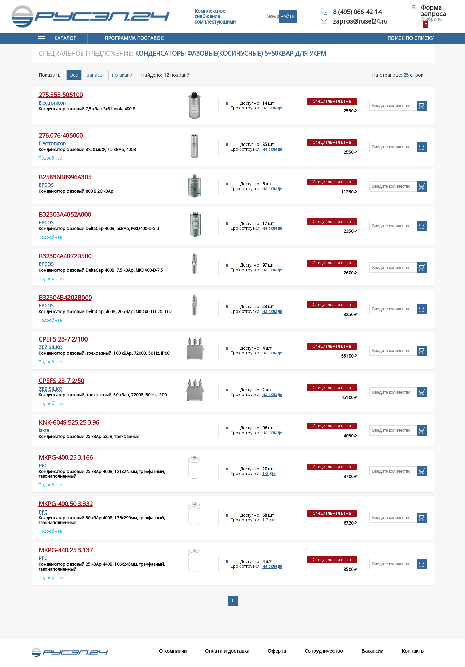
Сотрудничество (324, 651)
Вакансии (372, 651)
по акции (122, 75)
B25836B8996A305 (64, 177)
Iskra (43, 430)
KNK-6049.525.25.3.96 (68, 422)
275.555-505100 (60, 95)
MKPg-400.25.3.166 (65, 457)
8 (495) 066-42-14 (357, 11)
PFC (42, 465)
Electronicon (52, 103)
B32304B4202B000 (65, 297)
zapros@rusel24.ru (360, 21)
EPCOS (46, 185)
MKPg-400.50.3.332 (65, 504)
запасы (95, 75)
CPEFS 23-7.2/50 (61, 381)
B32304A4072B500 (64, 256)
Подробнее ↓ (51, 158)
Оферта (277, 651)
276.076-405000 (60, 135)
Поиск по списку (410, 38)
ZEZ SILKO (50, 347)
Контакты (413, 651)
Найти (288, 16)
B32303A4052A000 (64, 214)
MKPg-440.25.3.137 (65, 550)
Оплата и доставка (227, 651)
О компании (173, 651)
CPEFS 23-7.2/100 (63, 339)
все (74, 75)
